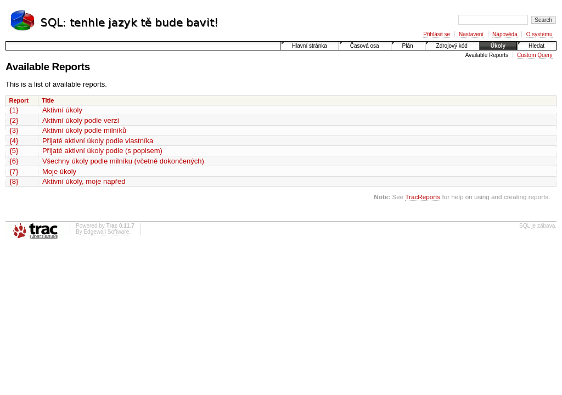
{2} (14, 120)
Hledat (536, 46)
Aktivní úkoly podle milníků (84, 130)
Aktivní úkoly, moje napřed (84, 181)
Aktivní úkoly (62, 110)
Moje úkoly (59, 171)
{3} (14, 130)
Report (19, 100)
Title (48, 100)
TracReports (422, 196)
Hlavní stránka (309, 46)
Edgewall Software (106, 232)
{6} (14, 161)
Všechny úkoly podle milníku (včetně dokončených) (123, 161)
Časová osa (364, 46)
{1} (14, 110)
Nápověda (505, 34)
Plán (407, 46)
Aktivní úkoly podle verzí (80, 120)
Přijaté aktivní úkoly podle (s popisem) (102, 150)
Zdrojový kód (452, 46)
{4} (14, 141)
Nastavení (471, 34)
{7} (14, 171)
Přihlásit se (436, 34)
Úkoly (498, 46)
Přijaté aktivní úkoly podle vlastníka (97, 141)
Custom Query (534, 55)
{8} (14, 181)
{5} (14, 150)
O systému (539, 34)
